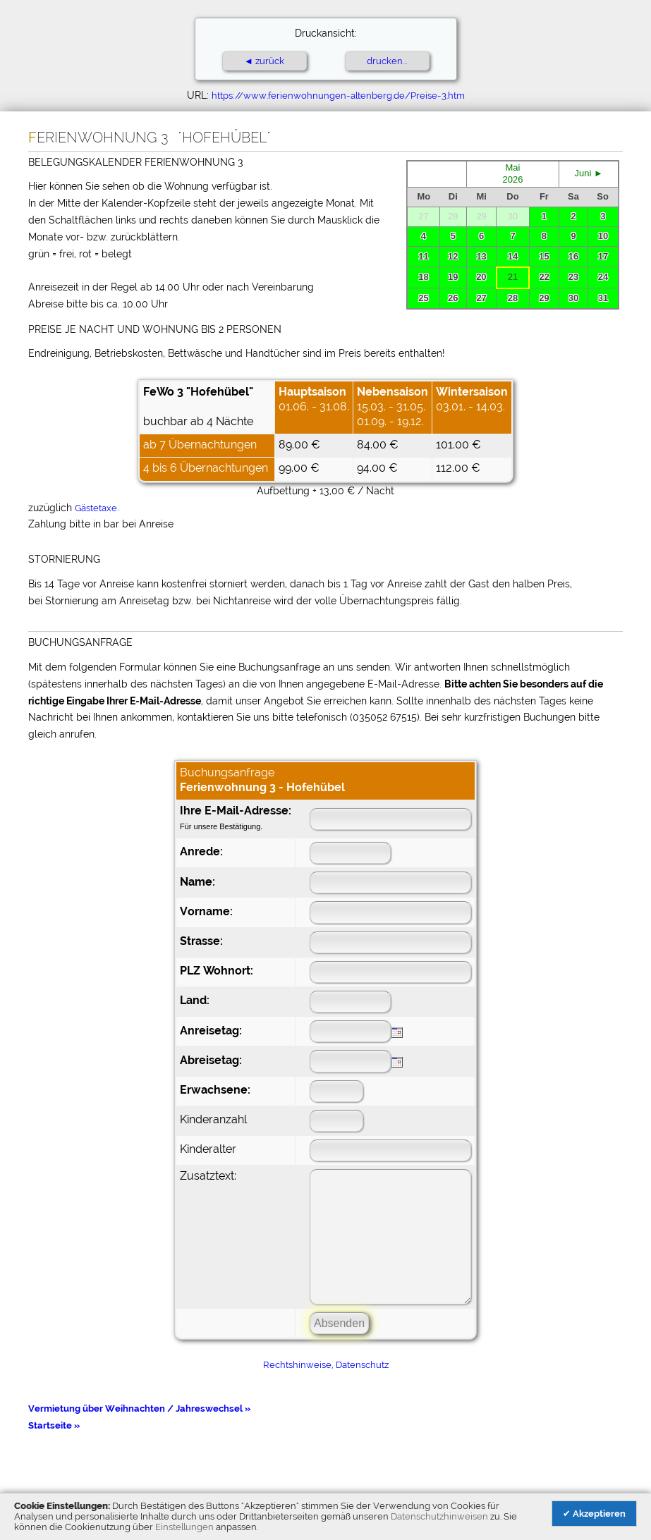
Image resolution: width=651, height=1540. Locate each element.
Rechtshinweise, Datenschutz (326, 1364)
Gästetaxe (96, 508)
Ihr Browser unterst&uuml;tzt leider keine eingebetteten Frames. (512, 235)
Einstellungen (184, 1527)
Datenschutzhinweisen (439, 1516)
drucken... (387, 61)
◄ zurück (264, 61)
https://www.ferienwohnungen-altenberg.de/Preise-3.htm (338, 95)
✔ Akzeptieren (594, 1513)
